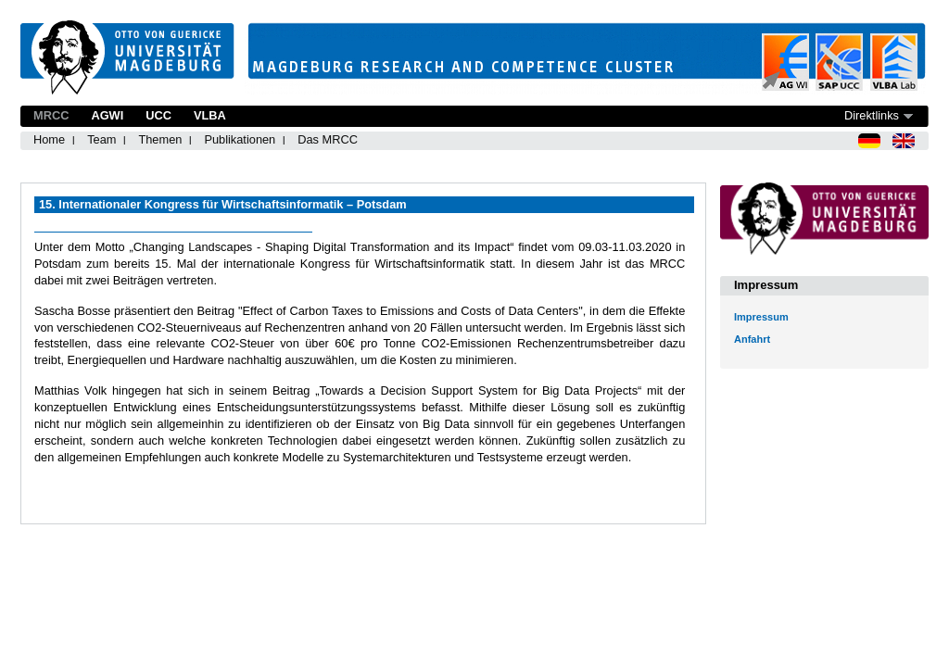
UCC (158, 115)
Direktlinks (871, 115)
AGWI (107, 115)
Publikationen (239, 139)
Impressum (761, 316)
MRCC (51, 115)
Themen (160, 139)
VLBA (210, 115)
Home (49, 139)
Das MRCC (327, 139)
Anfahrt (752, 339)
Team (101, 139)
